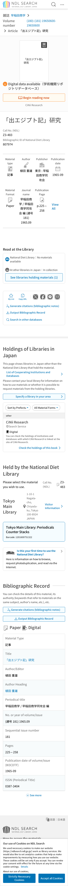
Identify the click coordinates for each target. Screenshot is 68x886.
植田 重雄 (11, 691)
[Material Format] (46, 408)
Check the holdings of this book (40, 448)
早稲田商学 (18, 15)
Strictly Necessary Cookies (19, 878)
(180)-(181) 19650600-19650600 (41, 23)
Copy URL (23, 296)
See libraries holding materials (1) (34, 277)
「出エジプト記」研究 (19, 660)
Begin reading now (33, 97)
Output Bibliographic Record (25, 312)
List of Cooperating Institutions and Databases (35, 374)
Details (24, 866)
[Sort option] (18, 408)
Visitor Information (54, 506)
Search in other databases (24, 320)
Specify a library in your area (40, 396)
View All (55, 206)
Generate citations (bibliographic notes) (32, 306)
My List (11, 296)
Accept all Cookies (52, 878)
